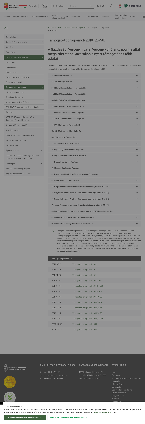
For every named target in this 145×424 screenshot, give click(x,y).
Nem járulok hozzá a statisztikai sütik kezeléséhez (68, 418)
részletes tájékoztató (103, 412)
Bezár (1, 403)
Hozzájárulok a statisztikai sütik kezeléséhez (24, 418)
